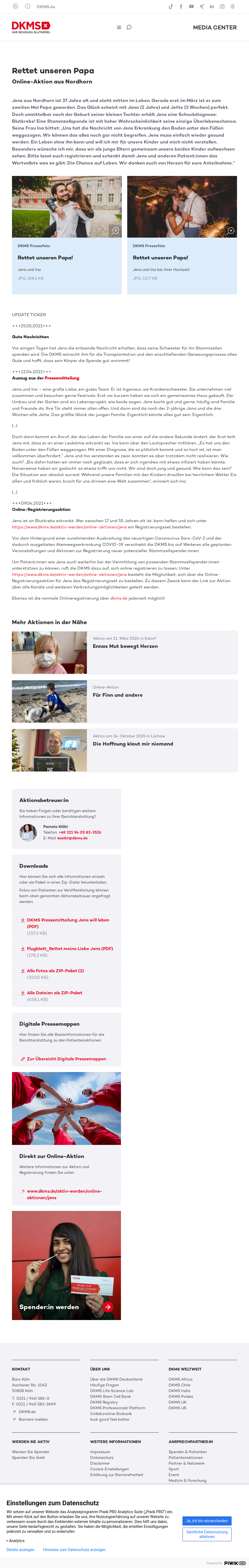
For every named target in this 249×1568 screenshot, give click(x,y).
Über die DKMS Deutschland (116, 1379)
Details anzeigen (20, 1550)
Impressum (100, 1452)
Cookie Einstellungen (109, 1469)
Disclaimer (100, 1463)
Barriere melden (30, 1419)
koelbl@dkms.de (72, 838)
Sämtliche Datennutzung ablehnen (207, 1534)
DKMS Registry (104, 1402)
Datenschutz (102, 1457)
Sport (174, 1469)
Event (174, 1475)
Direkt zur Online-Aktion (66, 1138)
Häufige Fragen (104, 1385)
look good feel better (109, 1419)
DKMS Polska (181, 1396)
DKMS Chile (179, 1385)
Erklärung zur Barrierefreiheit (116, 1475)
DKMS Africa (181, 1379)
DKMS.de (46, 6)
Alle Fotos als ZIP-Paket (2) (52, 974)
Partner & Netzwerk (187, 1463)
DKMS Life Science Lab (111, 1391)
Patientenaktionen (186, 1457)
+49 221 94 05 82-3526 (80, 832)
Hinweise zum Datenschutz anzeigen (74, 1550)
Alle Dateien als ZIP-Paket (51, 996)
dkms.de (118, 598)
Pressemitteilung (62, 378)
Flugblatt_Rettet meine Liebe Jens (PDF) (67, 952)
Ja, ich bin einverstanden (207, 1521)
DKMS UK (178, 1402)
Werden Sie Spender (30, 1452)
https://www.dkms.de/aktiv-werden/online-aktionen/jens (69, 526)
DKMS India (179, 1391)
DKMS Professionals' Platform (117, 1408)
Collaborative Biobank (111, 1413)
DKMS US (177, 1408)
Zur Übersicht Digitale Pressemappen (63, 1058)
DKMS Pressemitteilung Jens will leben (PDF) (65, 926)
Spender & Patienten (188, 1452)
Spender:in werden (66, 1265)
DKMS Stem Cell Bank (110, 1396)
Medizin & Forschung (188, 1480)
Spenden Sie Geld (28, 1457)
